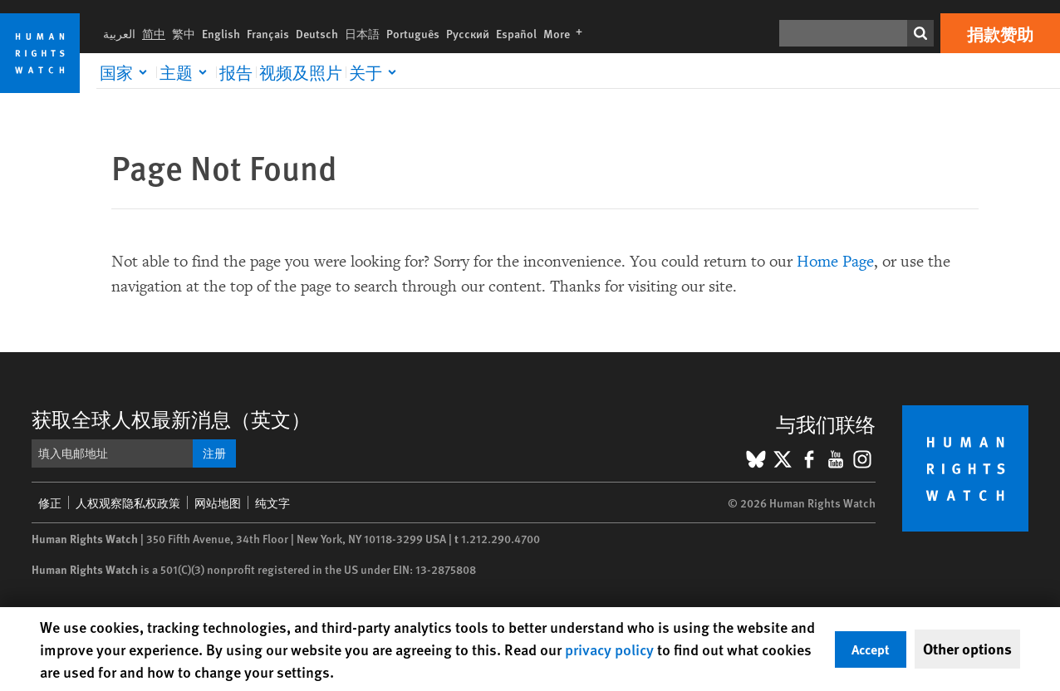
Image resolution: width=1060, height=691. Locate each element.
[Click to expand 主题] (186, 72)
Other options (967, 648)
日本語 (362, 33)
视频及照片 (300, 72)
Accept (870, 649)
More (566, 33)
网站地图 (217, 502)
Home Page (835, 262)
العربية (119, 33)
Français (268, 33)
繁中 (183, 33)
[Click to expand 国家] (126, 72)
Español (516, 33)
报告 (236, 72)
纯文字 (272, 502)
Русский (467, 33)
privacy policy (609, 649)
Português (412, 33)
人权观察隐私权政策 (128, 502)
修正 (49, 502)
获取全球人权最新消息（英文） (171, 418)
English (221, 33)
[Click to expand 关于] (375, 72)
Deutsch (317, 33)
